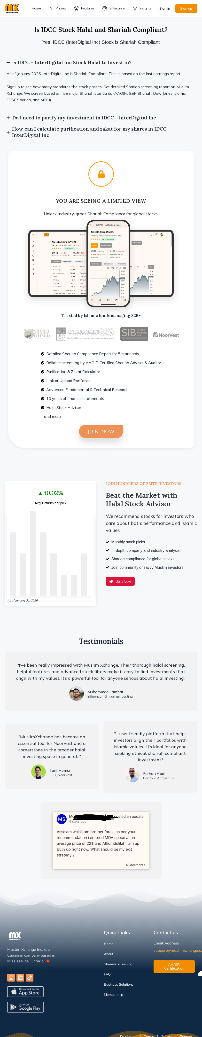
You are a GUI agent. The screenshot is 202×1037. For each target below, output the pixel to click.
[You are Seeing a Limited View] (101, 174)
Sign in (164, 8)
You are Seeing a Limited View (101, 201)
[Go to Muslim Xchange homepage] (12, 8)
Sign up (186, 8)
